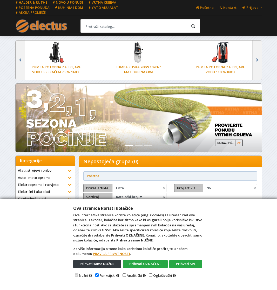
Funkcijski (107, 275)
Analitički (134, 275)
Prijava (250, 7)
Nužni (83, 275)
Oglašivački (162, 275)
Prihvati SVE (186, 263)
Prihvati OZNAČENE (145, 263)
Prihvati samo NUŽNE (97, 263)
